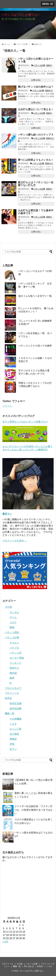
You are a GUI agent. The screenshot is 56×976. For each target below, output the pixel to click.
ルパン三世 (16, 729)
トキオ (13, 724)
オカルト (14, 642)
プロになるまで (13, 688)
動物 (12, 627)
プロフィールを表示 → (14, 540)
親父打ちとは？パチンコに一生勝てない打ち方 (35, 184)
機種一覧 (9, 713)
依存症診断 (16, 708)
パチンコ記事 (39, 65)
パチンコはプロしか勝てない (20, 14)
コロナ (13, 622)
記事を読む (36, 80)
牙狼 (12, 744)
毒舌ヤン (7, 514)
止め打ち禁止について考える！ (35, 109)
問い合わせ (29, 966)
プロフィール (12, 693)
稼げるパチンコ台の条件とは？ (35, 86)
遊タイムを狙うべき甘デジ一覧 (35, 296)
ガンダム (14, 612)
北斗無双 (14, 734)
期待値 (13, 673)
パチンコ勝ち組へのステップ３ (35, 134)
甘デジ (13, 749)
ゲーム (13, 617)
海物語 (13, 739)
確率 (12, 678)
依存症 (8, 698)
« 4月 (5, 941)
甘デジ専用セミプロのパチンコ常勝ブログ (25, 421)
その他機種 (16, 719)
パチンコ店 (16, 653)
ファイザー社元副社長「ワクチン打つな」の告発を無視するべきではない (33, 810)
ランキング (16, 663)
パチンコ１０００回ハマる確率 (35, 345)
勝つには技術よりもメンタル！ (35, 159)
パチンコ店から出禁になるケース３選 (35, 60)
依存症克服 (16, 703)
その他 (8, 607)
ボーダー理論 (17, 658)
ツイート (7, 406)
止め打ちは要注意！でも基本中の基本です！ (35, 212)
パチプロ (14, 648)
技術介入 (49, 90)
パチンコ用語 (12, 632)
